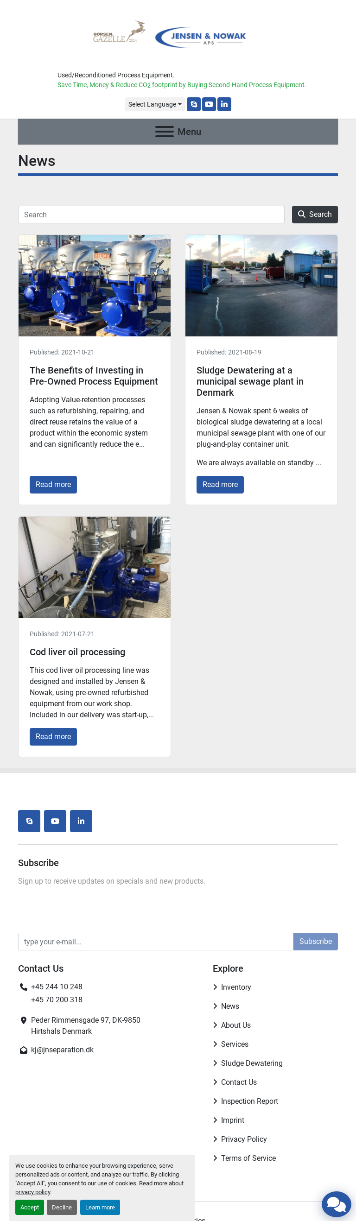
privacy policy (32, 1192)
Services (234, 1044)
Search (315, 214)
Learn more (100, 1207)
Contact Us (239, 1082)
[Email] (155, 941)
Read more (53, 484)
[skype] (194, 104)
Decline (62, 1207)
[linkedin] (224, 104)
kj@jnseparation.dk (62, 1049)
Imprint (232, 1120)
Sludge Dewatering (252, 1063)
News (230, 1006)
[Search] (151, 214)
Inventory (236, 987)
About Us (236, 1025)
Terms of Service (248, 1158)
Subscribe (315, 941)
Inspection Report (249, 1101)
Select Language (152, 104)
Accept (29, 1207)
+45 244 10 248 (57, 986)
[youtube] (209, 104)
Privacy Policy (244, 1139)
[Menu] (164, 131)
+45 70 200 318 (57, 999)
